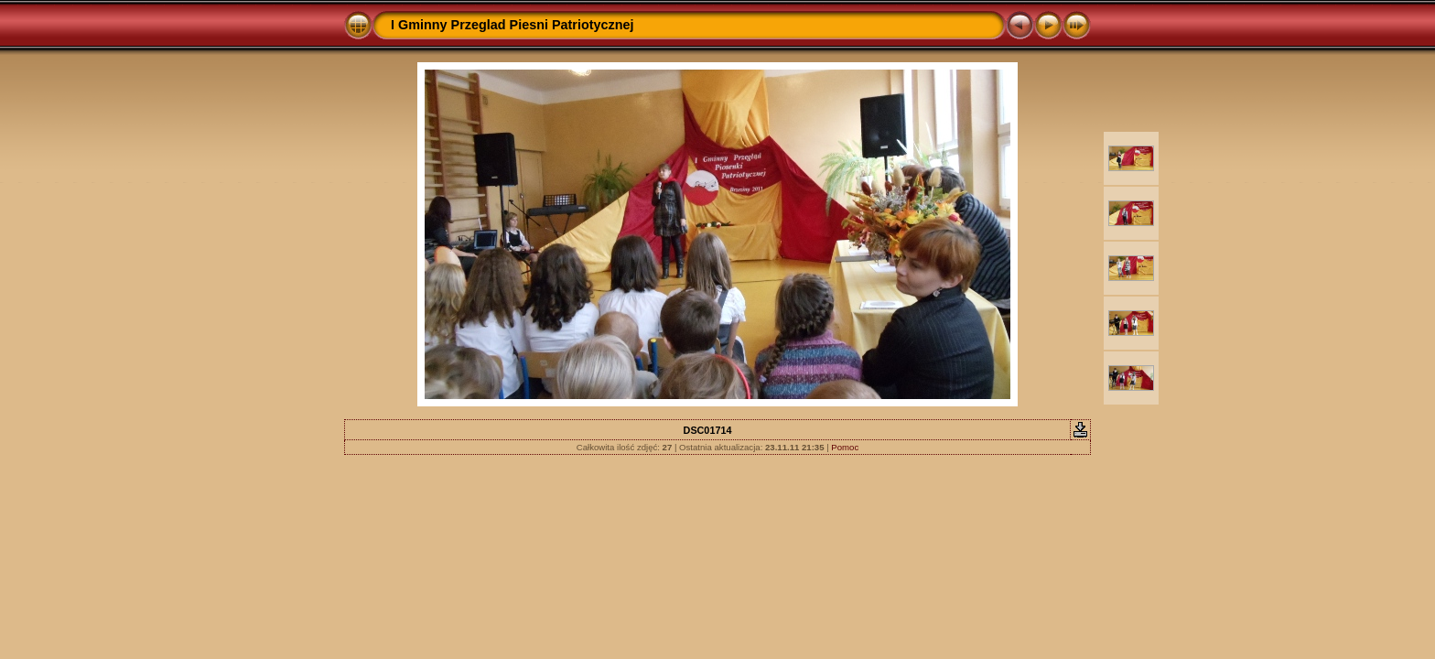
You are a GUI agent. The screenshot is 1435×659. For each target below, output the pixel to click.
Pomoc (844, 447)
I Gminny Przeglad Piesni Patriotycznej (512, 24)
